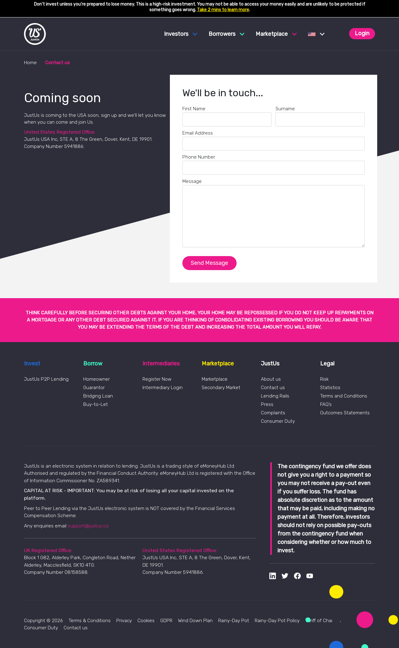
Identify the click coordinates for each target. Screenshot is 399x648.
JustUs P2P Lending (46, 379)
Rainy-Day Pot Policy (277, 620)
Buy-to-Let (95, 404)
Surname (285, 109)
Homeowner (96, 379)
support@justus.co (88, 526)
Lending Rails (275, 396)
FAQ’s (326, 404)
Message (192, 181)
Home (30, 62)
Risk (324, 379)
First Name (193, 109)
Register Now (156, 379)
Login (362, 33)
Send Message (209, 263)
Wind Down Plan (195, 620)
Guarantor (94, 387)
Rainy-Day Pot (233, 620)
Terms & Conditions (90, 620)
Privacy (124, 620)
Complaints (273, 413)
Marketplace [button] (276, 34)
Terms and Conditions (343, 396)
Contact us (273, 387)
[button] (316, 34)
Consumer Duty (278, 421)
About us (271, 379)
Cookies (146, 620)
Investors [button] (180, 34)
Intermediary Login (162, 387)
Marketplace (215, 379)
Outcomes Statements (345, 413)
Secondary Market (221, 387)
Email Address (197, 133)
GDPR (166, 620)
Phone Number (198, 157)
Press (267, 404)
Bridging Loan (98, 396)
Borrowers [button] (226, 34)
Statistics (330, 387)
